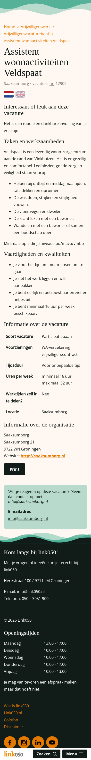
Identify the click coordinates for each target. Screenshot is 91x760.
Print (14, 469)
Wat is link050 (16, 706)
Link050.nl (13, 713)
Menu (74, 754)
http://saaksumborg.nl (43, 456)
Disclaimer (13, 726)
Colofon (11, 720)
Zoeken (47, 754)
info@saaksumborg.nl (28, 518)
